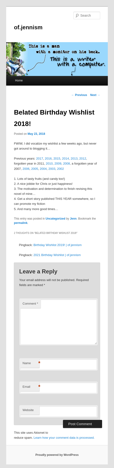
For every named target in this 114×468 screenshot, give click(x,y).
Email (31, 386)
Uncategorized (55, 218)
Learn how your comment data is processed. (64, 437)
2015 (56, 158)
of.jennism (28, 27)
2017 (39, 158)
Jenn (73, 218)
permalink (20, 223)
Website (28, 410)
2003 (51, 169)
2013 (74, 158)
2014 (65, 158)
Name (31, 363)
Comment (30, 303)
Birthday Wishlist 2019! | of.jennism (57, 245)
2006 (26, 169)
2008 (66, 163)
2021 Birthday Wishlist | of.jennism (57, 255)
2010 (49, 163)
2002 (60, 169)
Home (19, 80)
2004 (43, 169)
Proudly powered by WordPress (56, 455)
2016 (48, 158)
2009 (57, 163)
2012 (82, 158)
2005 (34, 169)
